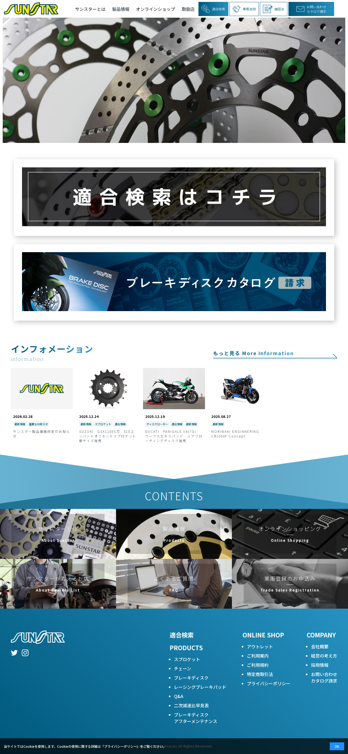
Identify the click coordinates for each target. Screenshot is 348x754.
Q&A (178, 696)
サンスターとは (90, 9)
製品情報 (120, 9)
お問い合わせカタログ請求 (324, 677)
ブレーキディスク (191, 677)
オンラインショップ (155, 9)
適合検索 (182, 634)
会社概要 (319, 646)
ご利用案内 (258, 655)
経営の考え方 (324, 655)
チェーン (182, 668)
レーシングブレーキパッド (200, 687)
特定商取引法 (260, 674)
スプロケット (187, 659)
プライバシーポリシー (268, 683)
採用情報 (319, 665)
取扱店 (188, 9)
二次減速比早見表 (191, 705)
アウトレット (260, 646)
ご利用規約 (258, 665)
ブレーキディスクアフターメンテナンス (195, 717)
